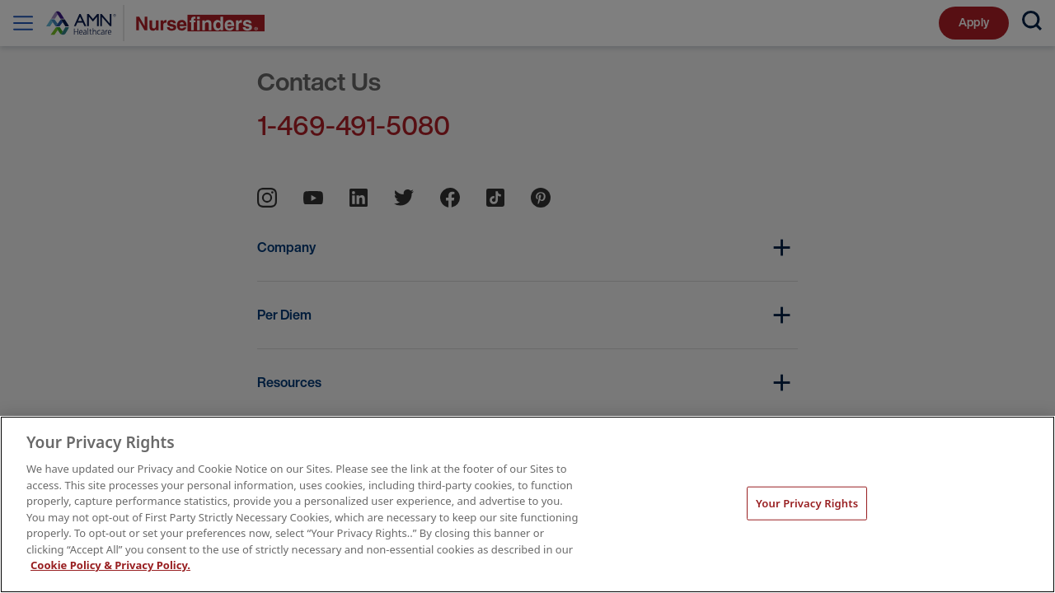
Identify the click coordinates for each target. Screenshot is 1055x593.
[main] (527, 504)
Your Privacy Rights (807, 502)
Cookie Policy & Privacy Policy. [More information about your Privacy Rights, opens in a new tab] (110, 565)
